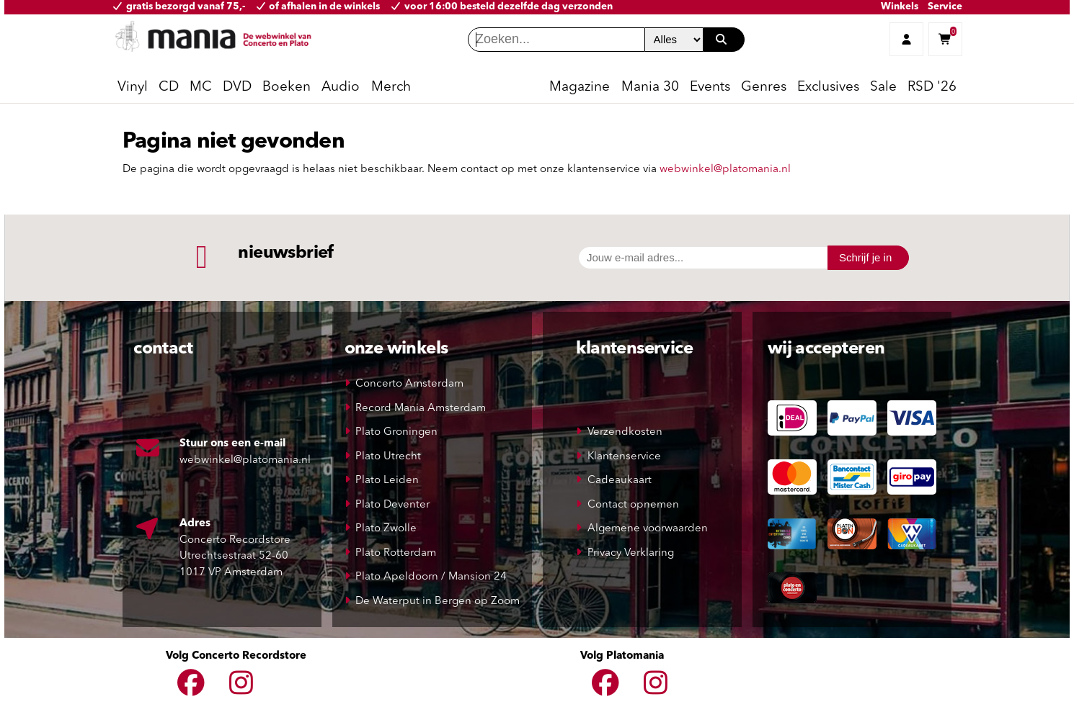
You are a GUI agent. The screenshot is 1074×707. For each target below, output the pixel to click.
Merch (391, 87)
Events (710, 87)
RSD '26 (932, 87)
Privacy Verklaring (630, 553)
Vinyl (132, 87)
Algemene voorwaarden (647, 528)
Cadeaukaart (619, 480)
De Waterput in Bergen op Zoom (437, 601)
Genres (763, 87)
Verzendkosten (624, 432)
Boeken (286, 87)
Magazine (579, 87)
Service (945, 7)
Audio (340, 87)
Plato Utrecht (388, 456)
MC (201, 87)
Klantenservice (624, 456)
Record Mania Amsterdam (420, 408)
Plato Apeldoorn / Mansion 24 (431, 577)
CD (169, 87)
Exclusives (828, 87)
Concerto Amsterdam (409, 384)
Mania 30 (650, 87)
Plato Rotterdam (395, 553)
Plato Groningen (396, 432)
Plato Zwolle (386, 528)
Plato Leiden (387, 480)
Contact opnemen (633, 505)
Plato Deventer (392, 505)
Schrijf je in (865, 257)
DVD (237, 87)
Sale (883, 87)
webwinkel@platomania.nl (725, 169)
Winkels (899, 7)
